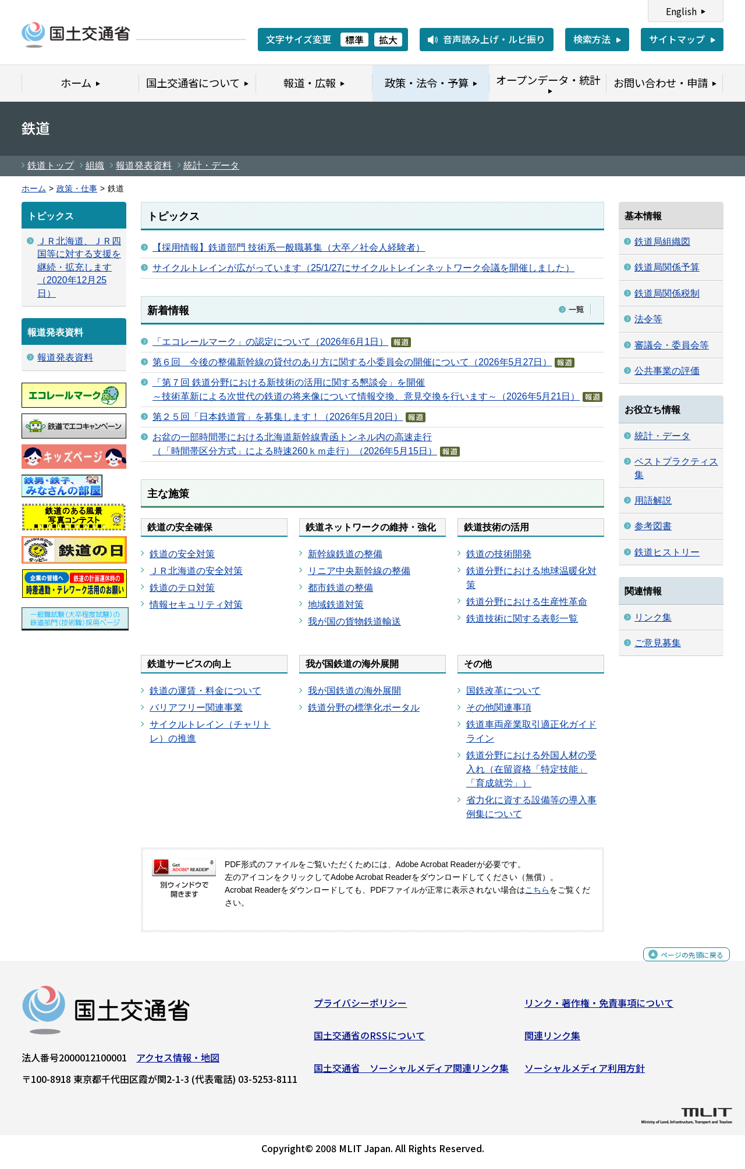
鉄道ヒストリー (667, 552)
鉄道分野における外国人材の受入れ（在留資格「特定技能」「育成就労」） (531, 769)
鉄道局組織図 (662, 242)
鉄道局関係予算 (667, 267)
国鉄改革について (503, 691)
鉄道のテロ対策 (182, 588)
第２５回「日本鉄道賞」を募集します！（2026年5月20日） (277, 417)
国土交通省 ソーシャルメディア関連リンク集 (411, 1072)
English (681, 11)
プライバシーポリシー (360, 1007)
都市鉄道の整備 (340, 588)
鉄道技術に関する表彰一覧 (522, 618)
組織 (95, 165)
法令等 (648, 319)
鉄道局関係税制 (667, 293)
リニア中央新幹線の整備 (359, 571)
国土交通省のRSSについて (369, 1040)
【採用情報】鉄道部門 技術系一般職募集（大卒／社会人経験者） (288, 247)
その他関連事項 (498, 707)
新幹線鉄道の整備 (345, 554)
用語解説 (653, 500)
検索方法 (592, 39)
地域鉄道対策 (336, 605)
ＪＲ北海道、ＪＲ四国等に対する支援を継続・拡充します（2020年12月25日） (79, 267)
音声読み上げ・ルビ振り (494, 39)
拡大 (388, 40)
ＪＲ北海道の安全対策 (196, 571)
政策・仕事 (76, 188)
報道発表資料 (144, 165)
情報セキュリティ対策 (196, 605)
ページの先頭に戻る (682, 965)
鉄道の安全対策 (182, 554)
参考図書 (653, 526)
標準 (354, 40)
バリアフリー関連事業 (196, 707)
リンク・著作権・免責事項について (598, 1007)
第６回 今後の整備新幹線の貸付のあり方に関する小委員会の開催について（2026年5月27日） (352, 362)
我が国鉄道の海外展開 (354, 691)
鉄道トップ (50, 165)
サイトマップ (677, 39)
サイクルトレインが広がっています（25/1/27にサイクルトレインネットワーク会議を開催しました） (363, 268)
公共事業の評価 (667, 371)
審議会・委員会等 (671, 345)
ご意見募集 (657, 643)
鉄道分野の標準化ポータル (364, 707)
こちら (537, 890)
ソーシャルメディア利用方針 (584, 1072)
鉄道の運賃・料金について (205, 691)
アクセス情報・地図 (177, 1062)
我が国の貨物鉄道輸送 (354, 621)
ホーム (34, 188)
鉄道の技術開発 (498, 554)
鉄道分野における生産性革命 (526, 602)
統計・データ (211, 165)
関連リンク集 (552, 1040)
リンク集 (653, 617)
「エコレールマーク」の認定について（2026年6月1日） (270, 342)
